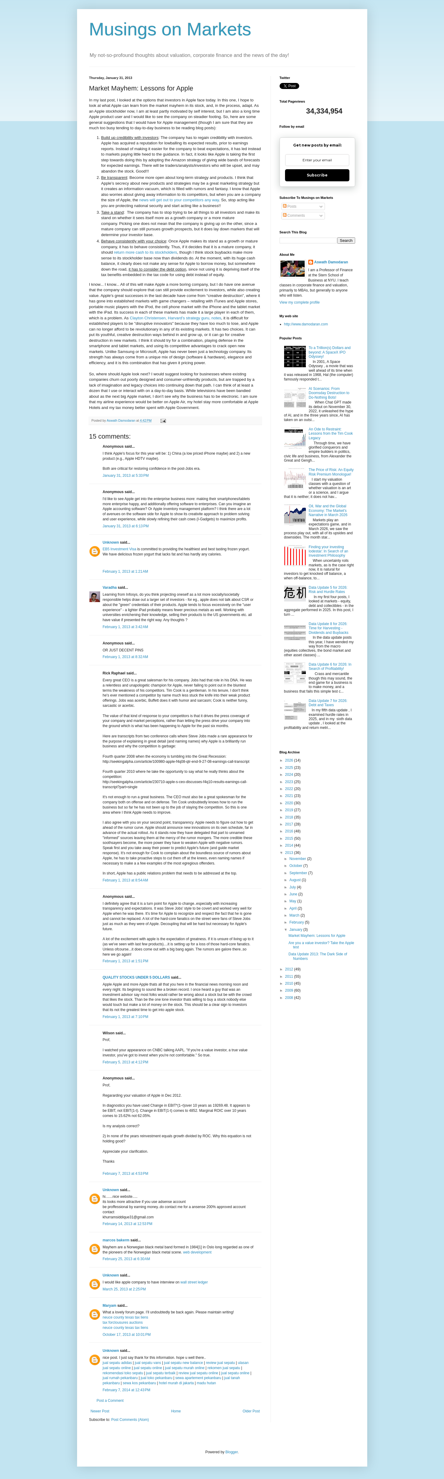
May (293, 901)
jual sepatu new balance (183, 1363)
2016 (289, 831)
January (296, 929)
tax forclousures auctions (123, 1322)
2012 (289, 969)
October (296, 866)
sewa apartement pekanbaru (198, 1378)
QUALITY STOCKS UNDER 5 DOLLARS (136, 977)
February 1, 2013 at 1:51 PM (125, 961)
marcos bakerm (116, 1240)
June (293, 894)
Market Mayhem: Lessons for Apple (316, 936)
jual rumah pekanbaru (120, 1378)
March (294, 915)
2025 (289, 768)
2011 (289, 976)
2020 (289, 803)
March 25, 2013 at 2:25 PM (124, 1289)
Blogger (231, 1452)
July (293, 887)
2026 (289, 760)
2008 (289, 998)
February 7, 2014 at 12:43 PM (127, 1390)
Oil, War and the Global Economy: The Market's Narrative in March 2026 (328, 510)
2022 (289, 789)
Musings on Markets (170, 29)
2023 (289, 782)
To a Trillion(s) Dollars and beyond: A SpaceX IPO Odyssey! (330, 352)
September (298, 873)
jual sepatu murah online (185, 1368)
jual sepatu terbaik (160, 1373)
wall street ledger (194, 1282)
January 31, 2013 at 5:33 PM (126, 475)
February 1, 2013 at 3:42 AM (125, 627)
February (297, 922)
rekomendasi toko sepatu (123, 1373)
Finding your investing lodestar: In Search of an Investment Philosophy (328, 551)
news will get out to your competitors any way (179, 200)
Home (176, 1411)
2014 (289, 845)
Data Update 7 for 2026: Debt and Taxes (328, 703)
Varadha (110, 587)
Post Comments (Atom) (130, 1420)
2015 (289, 838)
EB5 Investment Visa (119, 549)
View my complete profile (300, 302)
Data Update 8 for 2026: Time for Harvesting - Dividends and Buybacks (328, 628)
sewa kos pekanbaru (140, 1383)
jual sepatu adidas (117, 1363)
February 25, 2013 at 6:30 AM (126, 1259)
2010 (289, 983)
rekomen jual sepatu (224, 1368)
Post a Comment (110, 1400)
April (293, 908)
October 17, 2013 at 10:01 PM (127, 1334)
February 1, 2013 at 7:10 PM (125, 1017)
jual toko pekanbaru (156, 1378)
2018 (289, 817)
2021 (289, 796)
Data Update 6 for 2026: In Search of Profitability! (330, 666)
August (295, 880)
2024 (289, 774)
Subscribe (317, 175)
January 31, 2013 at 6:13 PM (126, 526)
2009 (289, 990)
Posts (290, 206)
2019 (289, 810)
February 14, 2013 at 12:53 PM (127, 1224)
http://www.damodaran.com (306, 324)
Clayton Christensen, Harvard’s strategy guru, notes (175, 318)
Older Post (251, 1411)
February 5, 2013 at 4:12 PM (125, 1062)
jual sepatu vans (148, 1363)
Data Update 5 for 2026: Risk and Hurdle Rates (328, 589)
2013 (289, 853)
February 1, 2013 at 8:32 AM (125, 657)
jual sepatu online (148, 1368)
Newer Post (100, 1411)
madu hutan (206, 1383)
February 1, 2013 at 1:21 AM (125, 571)
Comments (294, 215)
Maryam (109, 1305)
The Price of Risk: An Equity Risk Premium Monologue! (331, 472)
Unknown (111, 542)
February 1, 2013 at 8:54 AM (125, 880)
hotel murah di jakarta (176, 1383)
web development (197, 1252)
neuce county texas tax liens (125, 1317)
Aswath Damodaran (331, 262)
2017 (289, 824)
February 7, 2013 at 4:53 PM (125, 1173)
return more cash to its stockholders (145, 252)
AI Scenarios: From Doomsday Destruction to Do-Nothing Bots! (329, 393)
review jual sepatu (221, 1363)
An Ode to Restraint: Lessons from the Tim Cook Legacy (331, 433)
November (298, 859)
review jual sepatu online (198, 1373)
